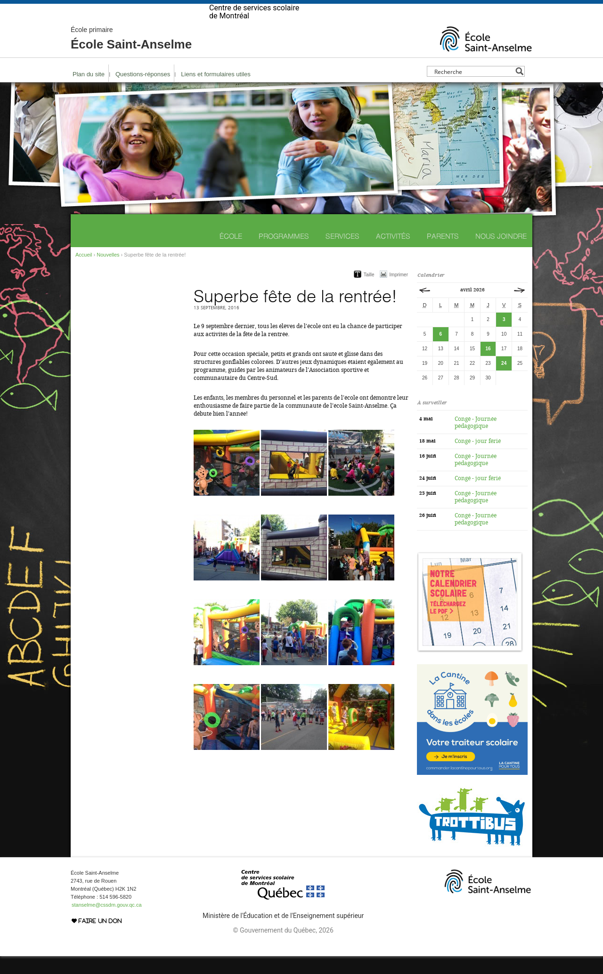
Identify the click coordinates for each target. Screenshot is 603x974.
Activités (393, 254)
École (231, 254)
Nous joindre (501, 254)
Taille (369, 292)
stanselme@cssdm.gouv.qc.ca (107, 923)
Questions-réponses (142, 92)
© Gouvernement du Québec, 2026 (283, 948)
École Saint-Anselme (131, 56)
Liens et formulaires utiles (215, 92)
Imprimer (399, 292)
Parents (443, 254)
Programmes (284, 254)
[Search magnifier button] (519, 89)
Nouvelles (108, 272)
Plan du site (89, 92)
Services (342, 254)
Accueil (83, 272)
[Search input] (473, 89)
